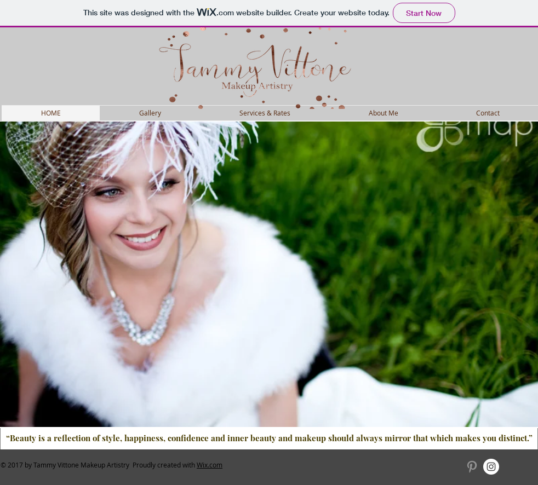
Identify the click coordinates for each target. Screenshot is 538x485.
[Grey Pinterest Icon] (472, 467)
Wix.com (209, 464)
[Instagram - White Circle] (491, 467)
